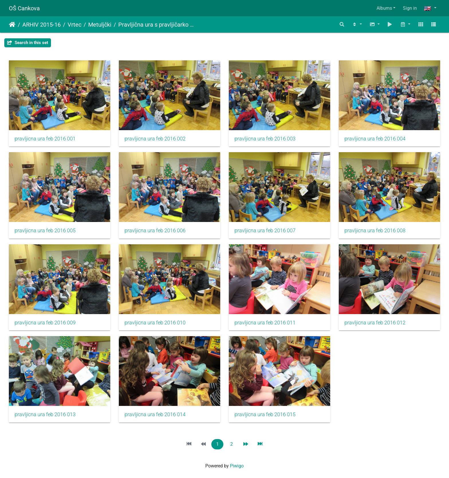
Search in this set (27, 42)
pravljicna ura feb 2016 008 (374, 230)
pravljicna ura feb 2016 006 (155, 230)
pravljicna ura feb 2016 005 (45, 230)
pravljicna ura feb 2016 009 (45, 323)
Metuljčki (99, 24)
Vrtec (74, 24)
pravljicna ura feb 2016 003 (265, 139)
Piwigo (237, 466)
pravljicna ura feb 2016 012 (374, 323)
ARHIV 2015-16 (41, 24)
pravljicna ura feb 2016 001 (45, 139)
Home (12, 24)
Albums (384, 8)
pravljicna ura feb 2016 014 (155, 414)
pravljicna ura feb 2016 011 (265, 323)
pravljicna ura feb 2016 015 (265, 414)
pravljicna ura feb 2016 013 (45, 414)
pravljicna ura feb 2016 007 (265, 230)
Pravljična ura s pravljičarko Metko (157, 24)
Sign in (410, 8)
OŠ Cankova (24, 8)
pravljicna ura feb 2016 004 (374, 139)
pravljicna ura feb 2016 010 (155, 323)
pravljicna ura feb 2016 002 (155, 139)
